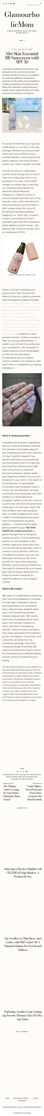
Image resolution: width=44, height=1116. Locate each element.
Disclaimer (22, 1100)
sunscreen (15, 779)
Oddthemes (36, 1107)
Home (7, 1098)
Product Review (12, 777)
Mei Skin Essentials (34, 774)
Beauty (12, 774)
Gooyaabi (27, 1113)
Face (17, 774)
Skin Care (22, 777)
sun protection (31, 777)
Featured (23, 774)
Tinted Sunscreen (26, 779)
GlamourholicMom (22, 19)
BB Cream (6, 774)
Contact (36, 1098)
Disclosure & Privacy (21, 1098)
